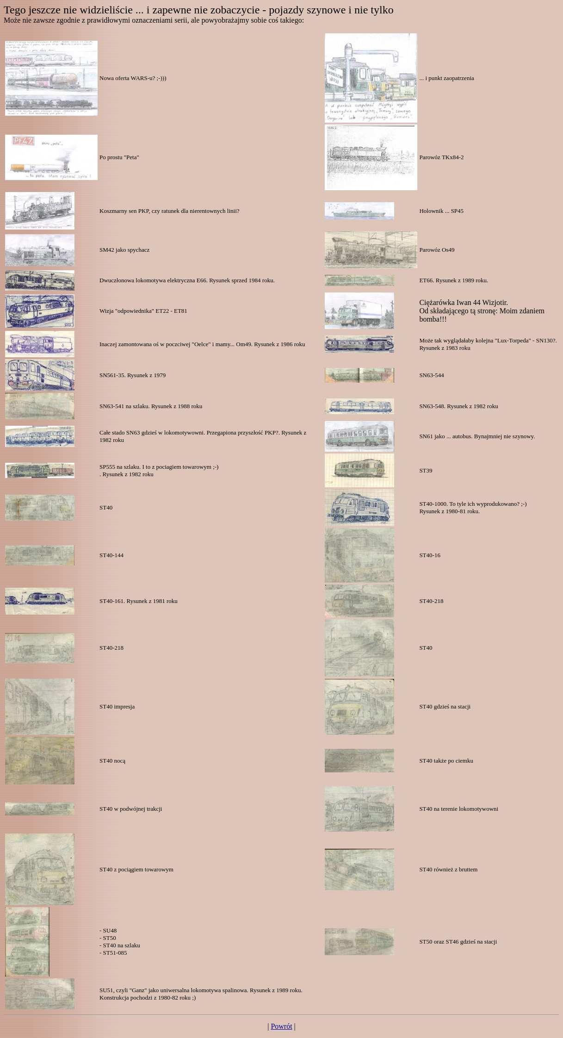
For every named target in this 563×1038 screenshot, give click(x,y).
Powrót (281, 1026)
